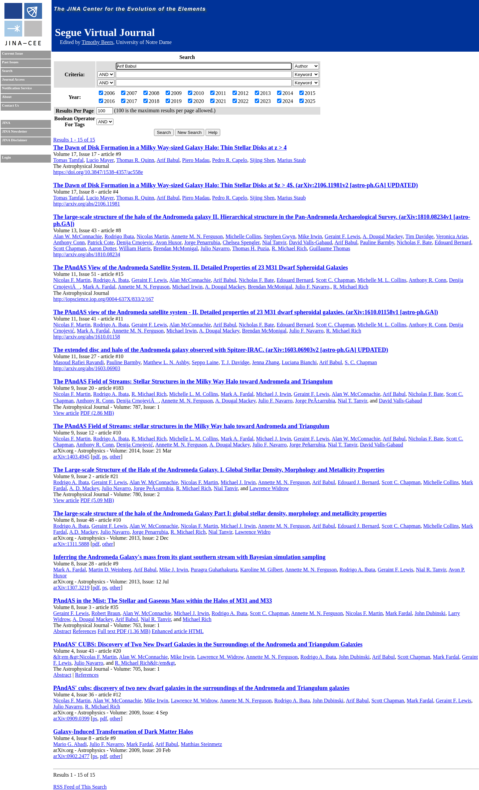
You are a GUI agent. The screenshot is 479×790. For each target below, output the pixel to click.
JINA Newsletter (14, 131)
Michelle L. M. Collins (193, 394)
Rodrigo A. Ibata (111, 280)
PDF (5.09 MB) (97, 500)
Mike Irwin (310, 236)
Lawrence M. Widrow (220, 657)
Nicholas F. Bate (414, 242)
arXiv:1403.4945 (71, 456)
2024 (285, 101)
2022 (240, 101)
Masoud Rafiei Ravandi (78, 362)
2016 (107, 101)
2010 (196, 93)
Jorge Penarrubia (202, 242)
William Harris (135, 248)
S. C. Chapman (361, 362)
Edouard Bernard (453, 242)
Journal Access (13, 79)
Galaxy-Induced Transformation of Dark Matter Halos (123, 731)
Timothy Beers (97, 42)
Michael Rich (197, 619)
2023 (263, 101)
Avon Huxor (168, 242)
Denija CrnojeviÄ (137, 400)
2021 (218, 101)
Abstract (62, 631)
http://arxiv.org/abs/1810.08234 (86, 254)
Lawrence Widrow (269, 488)
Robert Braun (105, 613)
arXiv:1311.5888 (71, 544)
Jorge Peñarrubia (307, 444)
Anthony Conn (69, 242)
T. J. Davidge (235, 362)
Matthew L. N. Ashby (166, 362)
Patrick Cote (100, 242)
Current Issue (12, 53)
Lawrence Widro (252, 532)
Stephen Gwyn (279, 236)
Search (7, 71)
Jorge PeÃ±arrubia (315, 400)
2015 (307, 93)
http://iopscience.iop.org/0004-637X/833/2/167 (103, 299)
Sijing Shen (262, 160)
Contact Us (10, 105)
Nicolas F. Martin (71, 280)
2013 (263, 93)
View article (66, 413)
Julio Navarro (215, 248)
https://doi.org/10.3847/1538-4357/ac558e (98, 172)
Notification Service (17, 88)
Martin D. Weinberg (109, 569)
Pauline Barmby (377, 242)
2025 (307, 101)
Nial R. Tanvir (431, 569)
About (6, 97)
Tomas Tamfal (68, 160)
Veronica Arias (452, 236)
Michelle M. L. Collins (381, 280)
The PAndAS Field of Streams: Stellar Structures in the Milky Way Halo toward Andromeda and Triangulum (193, 381)
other (115, 456)
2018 (151, 101)
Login (6, 157)
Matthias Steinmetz (201, 744)
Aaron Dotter (102, 248)
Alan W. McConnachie (77, 236)
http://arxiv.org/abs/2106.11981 (86, 204)
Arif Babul (168, 160)
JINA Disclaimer (14, 140)
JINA (6, 123)
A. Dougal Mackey (383, 236)
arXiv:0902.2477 (71, 756)
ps (104, 456)
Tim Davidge (419, 236)
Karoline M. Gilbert (261, 569)
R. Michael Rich (289, 248)
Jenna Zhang (265, 362)
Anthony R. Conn (427, 280)
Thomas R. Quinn (135, 160)
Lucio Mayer (99, 160)
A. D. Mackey (84, 488)
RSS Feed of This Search (80, 787)
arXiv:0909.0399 (71, 718)
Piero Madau (196, 160)
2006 (107, 93)
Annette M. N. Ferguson (197, 236)
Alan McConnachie (190, 280)
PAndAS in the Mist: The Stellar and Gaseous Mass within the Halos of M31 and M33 (162, 600)
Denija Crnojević (134, 444)
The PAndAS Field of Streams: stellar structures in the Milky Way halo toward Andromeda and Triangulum (191, 426)
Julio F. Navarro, (313, 287)
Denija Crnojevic (134, 242)
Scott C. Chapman (335, 280)
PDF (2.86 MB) (97, 413)
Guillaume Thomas (329, 248)
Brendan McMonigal (175, 248)
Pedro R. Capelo (229, 160)
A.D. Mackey (83, 532)
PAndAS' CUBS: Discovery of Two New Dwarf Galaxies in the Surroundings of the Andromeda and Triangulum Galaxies (208, 644)
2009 (174, 93)
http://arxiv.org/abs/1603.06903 (86, 368)
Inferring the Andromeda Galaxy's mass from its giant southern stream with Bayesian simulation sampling (189, 557)
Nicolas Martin (153, 236)
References (84, 631)
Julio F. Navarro (306, 331)
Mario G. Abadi (70, 744)
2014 (285, 93)
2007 (129, 93)
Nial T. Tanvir (352, 400)
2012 (240, 93)
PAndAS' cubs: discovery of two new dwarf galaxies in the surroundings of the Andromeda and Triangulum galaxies (201, 688)
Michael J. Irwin (273, 394)
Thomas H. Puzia (250, 248)
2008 (151, 93)
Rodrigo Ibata (119, 236)
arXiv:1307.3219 (71, 587)
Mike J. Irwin (173, 569)
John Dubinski (429, 613)
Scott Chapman (69, 248)
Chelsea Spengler (241, 242)
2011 (218, 93)
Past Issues (10, 62)
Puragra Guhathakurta (214, 569)
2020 (196, 101)
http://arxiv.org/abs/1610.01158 (86, 337)
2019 (174, 101)
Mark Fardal (399, 613)
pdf (95, 456)
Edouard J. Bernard (358, 482)
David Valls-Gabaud (310, 242)
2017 (129, 101)
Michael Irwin (187, 287)
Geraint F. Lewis (342, 236)
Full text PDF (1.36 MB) (123, 631)
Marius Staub (291, 160)
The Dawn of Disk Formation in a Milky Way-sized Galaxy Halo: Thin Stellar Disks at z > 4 (170, 147)
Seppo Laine (205, 362)
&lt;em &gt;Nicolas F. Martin (85, 657)
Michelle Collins (243, 236)
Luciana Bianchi (299, 362)
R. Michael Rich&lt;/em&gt (145, 663)
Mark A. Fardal (99, 287)
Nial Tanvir (274, 242)
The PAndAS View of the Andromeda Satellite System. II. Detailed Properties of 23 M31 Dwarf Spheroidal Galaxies (200, 267)
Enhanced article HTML (178, 631)
